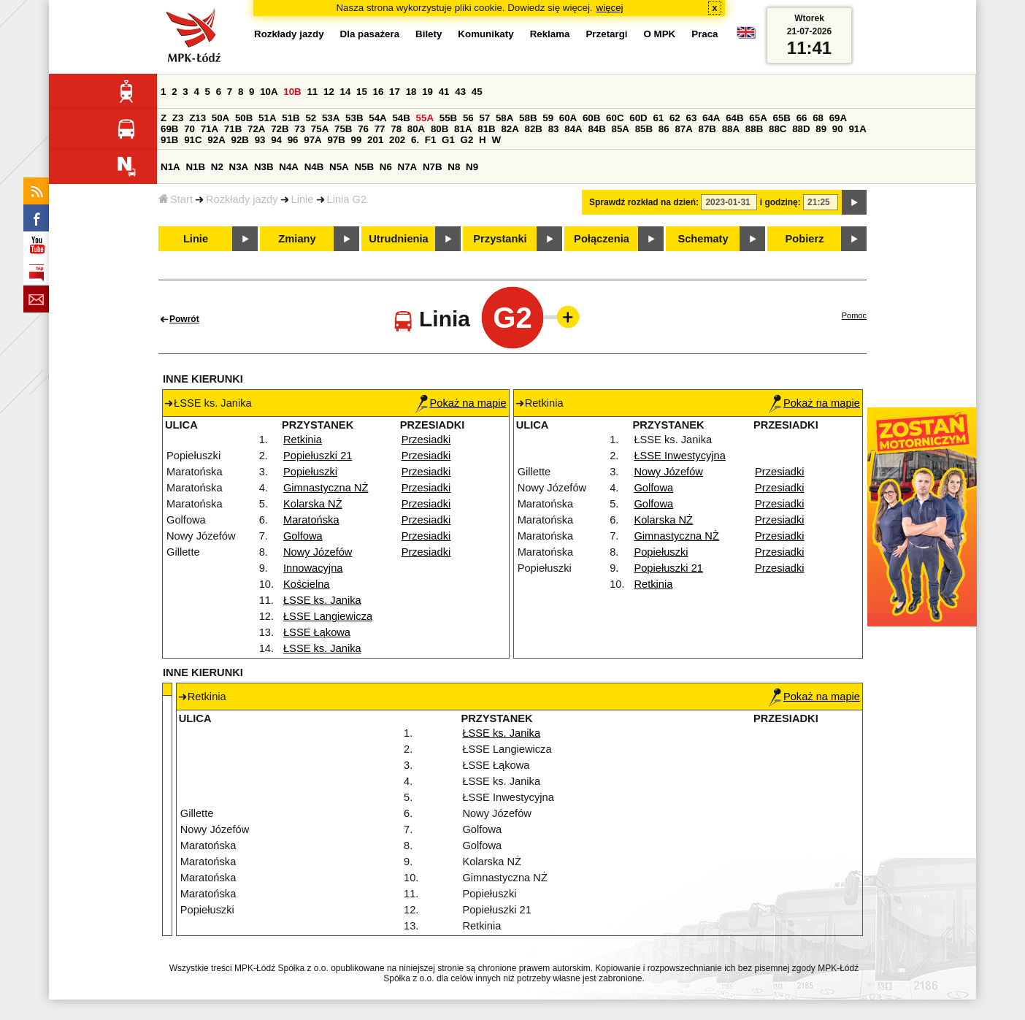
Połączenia (601, 239)
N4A (289, 166)
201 (375, 139)
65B (781, 117)
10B (292, 91)
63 (691, 117)
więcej (609, 7)
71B (233, 128)
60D (638, 117)
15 (361, 91)
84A (573, 128)
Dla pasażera (370, 33)
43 (460, 91)
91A (857, 128)
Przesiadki (426, 439)
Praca (704, 33)
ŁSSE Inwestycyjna (679, 455)
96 (293, 139)
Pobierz (805, 239)
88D (801, 128)
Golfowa (303, 536)
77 (380, 128)
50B (244, 117)
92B (239, 139)
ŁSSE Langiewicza (327, 616)
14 (345, 91)
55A (425, 117)
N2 (217, 166)
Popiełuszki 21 (318, 455)
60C (614, 117)
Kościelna (306, 584)
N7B (432, 166)
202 (397, 139)
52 (310, 117)
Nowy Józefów (318, 552)
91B (169, 139)
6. (415, 139)
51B (290, 117)
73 (299, 128)
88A (731, 128)
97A (312, 139)
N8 (454, 166)
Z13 (197, 117)
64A (711, 117)
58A (504, 117)
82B (533, 128)
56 (468, 117)
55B (448, 117)
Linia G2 (347, 199)
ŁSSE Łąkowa (316, 632)
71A (209, 128)
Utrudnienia (398, 239)
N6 (386, 166)
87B (707, 128)
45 (477, 91)
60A (568, 117)
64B (734, 117)
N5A (339, 166)
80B (439, 128)
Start (175, 199)
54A (377, 117)
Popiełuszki (310, 472)
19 (427, 91)
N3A (239, 166)
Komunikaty (485, 33)
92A (216, 139)
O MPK (660, 33)
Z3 (178, 117)
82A (509, 128)
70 (189, 128)
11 (312, 91)
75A (320, 128)
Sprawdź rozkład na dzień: (644, 202)
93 (260, 139)
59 (547, 117)
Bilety (428, 33)
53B (354, 117)
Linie (302, 199)
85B (644, 128)
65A (758, 117)
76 (363, 128)
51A (267, 117)
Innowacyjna (312, 568)
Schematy (702, 239)
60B (591, 117)
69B (169, 128)
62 (674, 117)
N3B (264, 166)
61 (658, 117)
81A (463, 128)
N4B (314, 166)
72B (279, 128)
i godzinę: (780, 202)
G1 (448, 139)
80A (416, 128)
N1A (170, 166)
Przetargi (606, 33)
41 (444, 91)
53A (330, 117)
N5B (364, 166)
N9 (472, 166)
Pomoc (854, 315)
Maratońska (311, 520)
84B (596, 128)
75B (343, 128)
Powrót (184, 319)
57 (484, 117)
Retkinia (302, 439)
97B (336, 139)
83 (553, 128)
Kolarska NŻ (312, 504)
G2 (467, 139)
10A (268, 91)
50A (220, 117)
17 (394, 91)
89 (820, 128)
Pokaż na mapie (461, 403)
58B (528, 117)
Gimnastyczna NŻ (325, 488)
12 (328, 91)
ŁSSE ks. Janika (322, 600)
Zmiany (296, 239)
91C (192, 139)
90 (837, 128)
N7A (408, 166)
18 (411, 91)
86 (664, 128)
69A (838, 117)
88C (777, 128)
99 (356, 139)
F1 (431, 139)
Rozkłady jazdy (242, 199)
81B (486, 128)
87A (683, 128)
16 (378, 91)
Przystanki (499, 239)
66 (801, 117)
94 (276, 139)
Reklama (550, 33)
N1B (195, 166)
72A (256, 128)
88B (754, 128)
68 (818, 117)
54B (401, 117)
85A (620, 128)
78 (396, 128)
